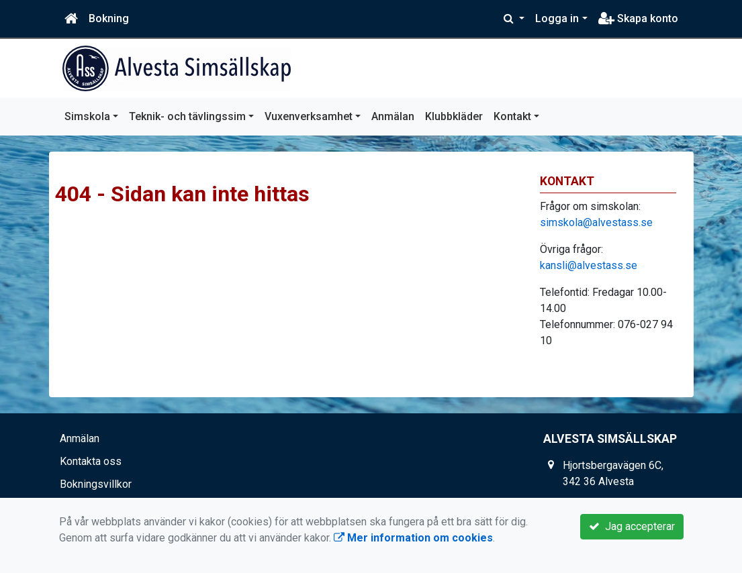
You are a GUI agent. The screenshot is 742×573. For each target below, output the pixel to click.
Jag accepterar (632, 526)
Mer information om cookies (413, 537)
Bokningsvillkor (96, 484)
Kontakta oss (91, 461)
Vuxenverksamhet (309, 116)
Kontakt (512, 116)
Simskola (87, 116)
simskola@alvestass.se (596, 222)
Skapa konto (638, 18)
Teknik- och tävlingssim (187, 116)
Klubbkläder (454, 116)
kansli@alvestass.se (588, 265)
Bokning (109, 18)
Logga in (557, 18)
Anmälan (392, 116)
